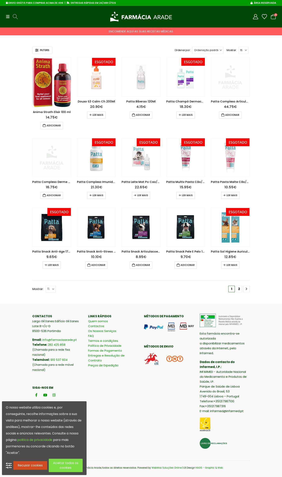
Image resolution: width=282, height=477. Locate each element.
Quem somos (98, 321)
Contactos (96, 326)
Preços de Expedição (103, 365)
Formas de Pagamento (105, 350)
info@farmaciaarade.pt (59, 340)
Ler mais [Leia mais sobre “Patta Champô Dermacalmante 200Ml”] (187, 115)
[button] (9, 16)
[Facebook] (36, 395)
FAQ (91, 336)
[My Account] (256, 16)
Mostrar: (231, 50)
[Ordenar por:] (207, 50)
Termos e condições (103, 341)
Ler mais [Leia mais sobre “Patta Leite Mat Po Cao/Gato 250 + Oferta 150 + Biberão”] (142, 195)
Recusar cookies (30, 465)
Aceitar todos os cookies (65, 465)
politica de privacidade (34, 440)
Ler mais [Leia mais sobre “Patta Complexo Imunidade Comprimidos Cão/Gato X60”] (97, 195)
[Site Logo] (141, 17)
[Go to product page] (52, 82)
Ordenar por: (182, 50)
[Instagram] (54, 395)
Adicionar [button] (54, 125)
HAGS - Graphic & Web (209, 467)
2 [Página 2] (239, 289)
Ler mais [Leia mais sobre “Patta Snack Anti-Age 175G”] (53, 265)
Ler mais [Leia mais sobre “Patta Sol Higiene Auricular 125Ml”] (231, 265)
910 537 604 (59, 360)
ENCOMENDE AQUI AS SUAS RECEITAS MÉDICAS (141, 31)
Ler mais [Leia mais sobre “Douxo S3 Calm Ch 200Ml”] (97, 115)
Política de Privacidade (104, 346)
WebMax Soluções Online (167, 467)
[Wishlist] (264, 16)
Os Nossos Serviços (102, 331)
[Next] (246, 289)
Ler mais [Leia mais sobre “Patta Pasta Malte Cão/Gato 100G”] (231, 195)
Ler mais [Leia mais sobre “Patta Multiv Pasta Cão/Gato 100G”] (187, 195)
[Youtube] (45, 395)
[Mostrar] (243, 50)
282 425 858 (56, 345)
